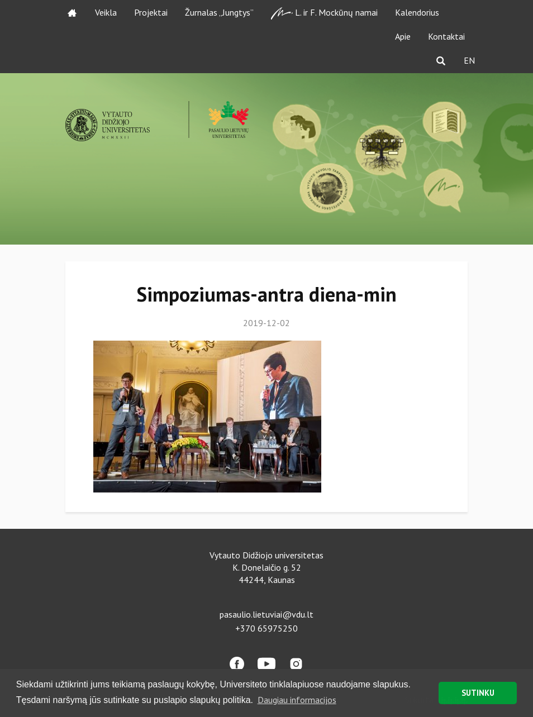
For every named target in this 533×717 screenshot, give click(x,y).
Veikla (106, 12)
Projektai (151, 12)
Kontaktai (446, 36)
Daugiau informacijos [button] (297, 699)
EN (469, 60)
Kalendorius (417, 12)
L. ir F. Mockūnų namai (324, 13)
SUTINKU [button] (477, 692)
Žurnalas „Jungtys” (219, 12)
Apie (403, 36)
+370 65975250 (266, 628)
